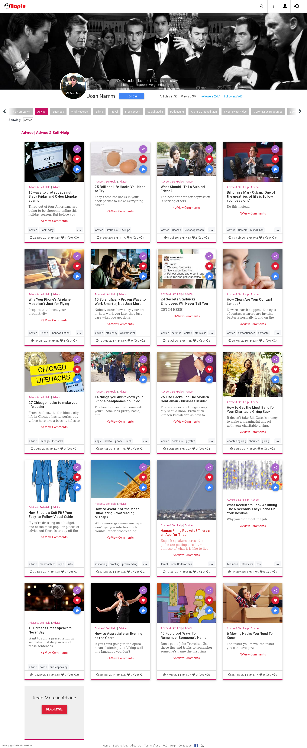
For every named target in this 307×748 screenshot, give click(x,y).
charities (254, 441)
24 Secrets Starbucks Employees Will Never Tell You (184, 301)
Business (58, 111)
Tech (128, 441)
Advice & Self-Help (40, 187)
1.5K (55, 237)
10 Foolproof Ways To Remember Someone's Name (183, 635)
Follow (132, 96)
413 (186, 237)
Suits (70, 564)
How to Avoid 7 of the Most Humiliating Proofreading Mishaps (117, 513)
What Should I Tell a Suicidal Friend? (183, 189)
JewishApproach (194, 230)
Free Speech (132, 111)
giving (265, 441)
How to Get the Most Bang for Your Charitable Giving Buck (251, 409)
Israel (164, 564)
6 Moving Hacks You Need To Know (250, 635)
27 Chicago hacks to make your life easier (54, 404)
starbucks (200, 333)
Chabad (176, 230)
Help (173, 745)
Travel (114, 111)
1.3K (121, 675)
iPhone (44, 333)
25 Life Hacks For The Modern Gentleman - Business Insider (185, 399)
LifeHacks (112, 230)
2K (253, 449)
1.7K (54, 449)
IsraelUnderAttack (181, 564)
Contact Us (185, 745)
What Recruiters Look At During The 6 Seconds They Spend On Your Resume (252, 509)
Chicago (44, 441)
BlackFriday (47, 230)
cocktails (177, 441)
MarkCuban (257, 230)
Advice (41, 111)
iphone (118, 441)
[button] (261, 6)
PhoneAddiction (60, 333)
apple (98, 441)
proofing (114, 564)
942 (253, 237)
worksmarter (127, 333)
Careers (243, 230)
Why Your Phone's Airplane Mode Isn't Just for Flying (50, 301)
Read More (54, 709)
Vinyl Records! (79, 111)
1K (55, 340)
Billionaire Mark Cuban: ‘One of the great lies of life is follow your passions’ (251, 196)
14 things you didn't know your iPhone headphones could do (119, 399)
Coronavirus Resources (268, 111)
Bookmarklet (120, 745)
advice (99, 333)
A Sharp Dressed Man (204, 111)
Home (106, 745)
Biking (99, 111)
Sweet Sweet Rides (235, 111)
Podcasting (177, 111)
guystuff (190, 441)
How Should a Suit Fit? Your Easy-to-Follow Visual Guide (51, 514)
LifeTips (125, 230)
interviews (247, 564)
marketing (101, 564)
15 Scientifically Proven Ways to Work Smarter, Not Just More (120, 301)
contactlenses (246, 333)
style (61, 564)
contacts (263, 333)
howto (108, 441)
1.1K (121, 237)
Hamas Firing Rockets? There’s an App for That (185, 532)
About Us (135, 745)
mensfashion (47, 564)
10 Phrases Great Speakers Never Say (50, 630)
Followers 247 (210, 96)
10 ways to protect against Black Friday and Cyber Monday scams (53, 196)
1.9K (254, 572)
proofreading (129, 564)
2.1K (187, 572)
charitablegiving (236, 441)
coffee (188, 333)
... (79, 229)
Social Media (155, 111)
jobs (258, 564)
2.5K (55, 675)
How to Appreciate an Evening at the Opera (118, 635)
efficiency (111, 333)
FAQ (165, 745)
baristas (176, 333)
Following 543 (233, 96)
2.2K (186, 449)
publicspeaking (59, 667)
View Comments (54, 221)
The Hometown (20, 111)
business (232, 564)
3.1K (253, 340)
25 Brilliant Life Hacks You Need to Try (120, 189)
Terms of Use (152, 745)
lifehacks (57, 441)
